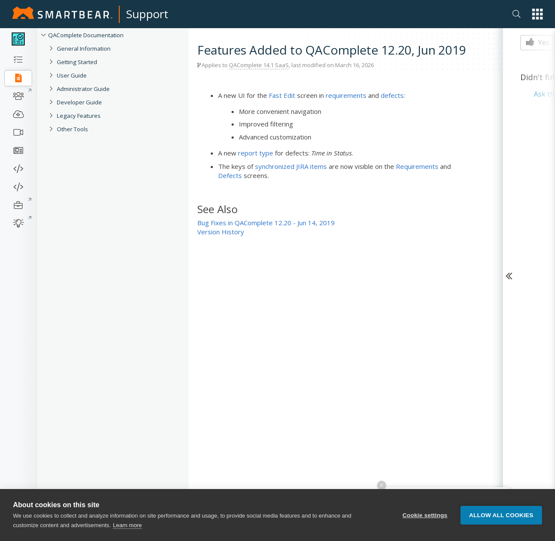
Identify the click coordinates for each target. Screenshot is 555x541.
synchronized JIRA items (291, 166)
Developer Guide (79, 102)
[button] (537, 14)
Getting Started (77, 62)
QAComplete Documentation (86, 35)
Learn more (127, 529)
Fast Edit (282, 95)
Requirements (417, 166)
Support (147, 14)
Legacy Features (79, 116)
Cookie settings (424, 519)
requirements (346, 95)
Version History (220, 231)
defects (392, 95)
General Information (84, 48)
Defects (230, 175)
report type (255, 153)
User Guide (72, 75)
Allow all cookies (501, 519)
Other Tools (72, 129)
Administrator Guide (83, 89)
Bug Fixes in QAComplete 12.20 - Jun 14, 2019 (266, 222)
